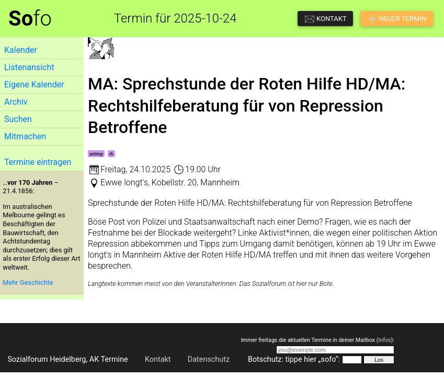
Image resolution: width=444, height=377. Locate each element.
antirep (96, 154)
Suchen (18, 119)
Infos (384, 340)
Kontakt (158, 359)
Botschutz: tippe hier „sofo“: (294, 359)
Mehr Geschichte (28, 282)
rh (111, 154)
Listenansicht (29, 67)
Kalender (20, 50)
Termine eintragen (37, 162)
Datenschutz (209, 359)
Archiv (16, 102)
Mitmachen (25, 136)
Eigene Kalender (34, 85)
